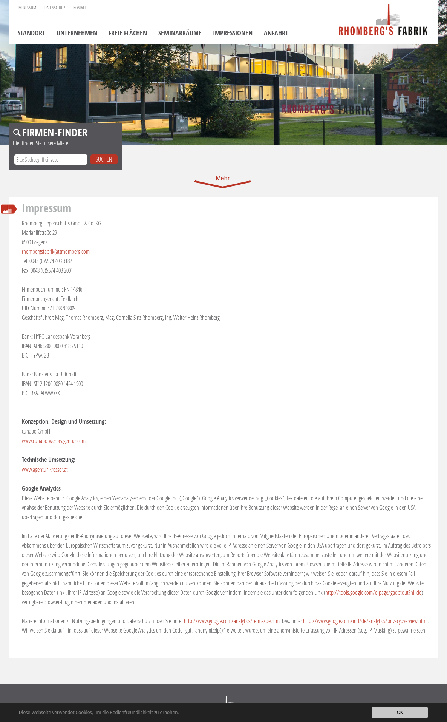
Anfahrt (276, 33)
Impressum (27, 8)
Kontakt (79, 8)
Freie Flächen (128, 33)
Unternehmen (77, 33)
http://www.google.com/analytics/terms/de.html (232, 621)
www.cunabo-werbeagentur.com (54, 440)
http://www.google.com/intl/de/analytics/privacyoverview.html (365, 621)
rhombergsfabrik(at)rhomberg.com (56, 251)
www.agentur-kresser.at (45, 469)
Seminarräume (180, 33)
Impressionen (233, 33)
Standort (31, 33)
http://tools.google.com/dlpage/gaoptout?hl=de (373, 592)
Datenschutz (54, 8)
